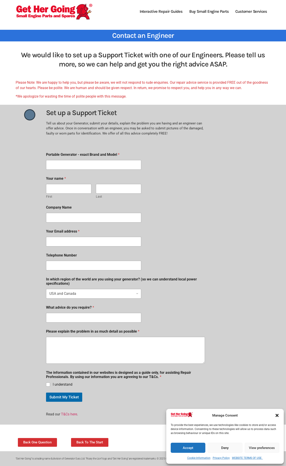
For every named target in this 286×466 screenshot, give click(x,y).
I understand (62, 384)
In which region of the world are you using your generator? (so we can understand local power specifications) (121, 281)
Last (99, 196)
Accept (188, 448)
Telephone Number (61, 255)
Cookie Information (198, 458)
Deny (225, 448)
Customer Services (251, 11)
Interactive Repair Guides (161, 11)
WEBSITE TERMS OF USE (247, 458)
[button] (277, 415)
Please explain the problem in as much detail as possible (92, 331)
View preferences (262, 448)
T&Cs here (69, 414)
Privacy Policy (221, 458)
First (49, 196)
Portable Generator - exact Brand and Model (83, 154)
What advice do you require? (70, 307)
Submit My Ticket (64, 397)
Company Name (59, 207)
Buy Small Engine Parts (209, 11)
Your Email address (63, 231)
